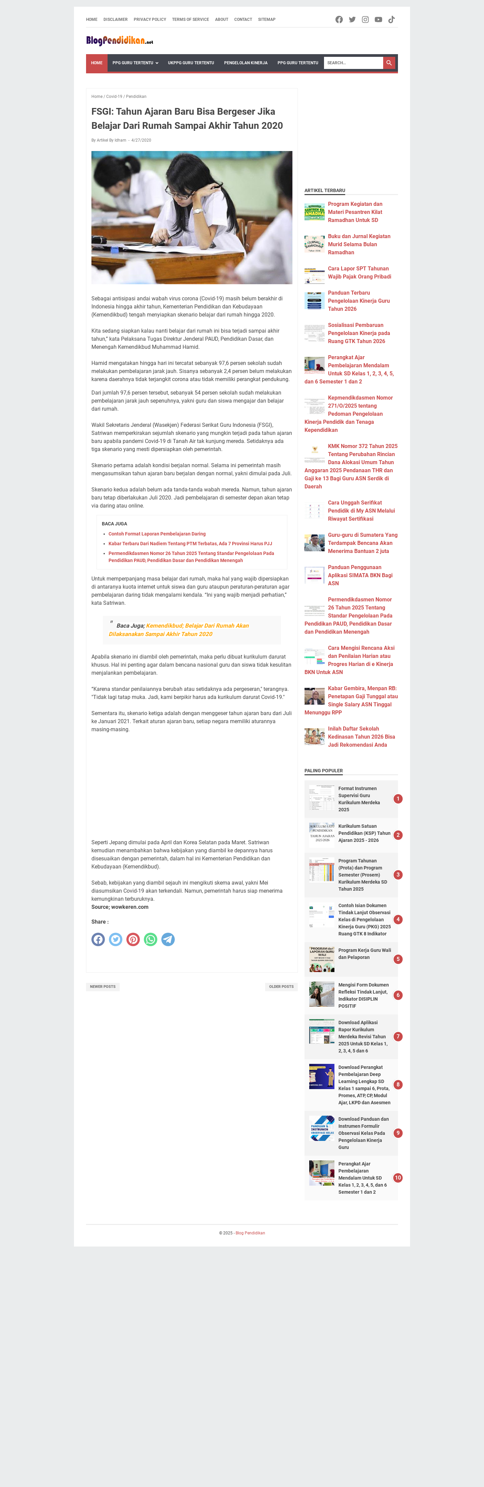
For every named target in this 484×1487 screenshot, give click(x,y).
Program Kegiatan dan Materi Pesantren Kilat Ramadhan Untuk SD (355, 212)
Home (91, 19)
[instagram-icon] (366, 19)
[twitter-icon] (353, 19)
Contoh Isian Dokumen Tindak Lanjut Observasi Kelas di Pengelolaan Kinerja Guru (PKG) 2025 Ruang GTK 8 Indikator (364, 919)
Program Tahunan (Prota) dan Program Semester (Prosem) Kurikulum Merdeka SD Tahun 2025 (362, 875)
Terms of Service (190, 19)
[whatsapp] (150, 939)
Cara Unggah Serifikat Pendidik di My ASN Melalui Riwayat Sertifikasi (361, 510)
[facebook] (98, 939)
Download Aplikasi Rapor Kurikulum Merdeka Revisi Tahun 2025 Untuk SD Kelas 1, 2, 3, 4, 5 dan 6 (363, 1036)
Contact (243, 19)
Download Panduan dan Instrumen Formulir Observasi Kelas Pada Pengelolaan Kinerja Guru (363, 1133)
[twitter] (115, 939)
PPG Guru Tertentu (133, 63)
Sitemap (267, 19)
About (221, 19)
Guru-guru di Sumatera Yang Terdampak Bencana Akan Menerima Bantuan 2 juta (363, 543)
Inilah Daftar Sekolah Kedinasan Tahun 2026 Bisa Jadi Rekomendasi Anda (361, 737)
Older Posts (281, 986)
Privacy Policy (150, 19)
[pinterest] (133, 939)
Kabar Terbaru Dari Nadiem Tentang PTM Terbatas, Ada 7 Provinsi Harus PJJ (190, 543)
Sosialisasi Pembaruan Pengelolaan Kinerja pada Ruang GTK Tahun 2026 (359, 333)
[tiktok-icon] (392, 19)
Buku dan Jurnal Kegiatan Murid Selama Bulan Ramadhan (359, 244)
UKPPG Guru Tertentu (191, 63)
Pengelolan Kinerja (246, 63)
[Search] (353, 63)
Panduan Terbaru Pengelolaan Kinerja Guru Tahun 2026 (359, 301)
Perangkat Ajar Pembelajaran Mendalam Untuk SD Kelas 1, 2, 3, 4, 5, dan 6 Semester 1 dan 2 (362, 1178)
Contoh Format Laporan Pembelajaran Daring (157, 533)
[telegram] (168, 939)
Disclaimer (116, 19)
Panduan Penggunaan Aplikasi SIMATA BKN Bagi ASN (360, 575)
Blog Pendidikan (250, 1233)
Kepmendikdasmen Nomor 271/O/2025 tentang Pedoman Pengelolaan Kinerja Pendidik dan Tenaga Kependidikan (349, 414)
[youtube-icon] (379, 19)
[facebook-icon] (340, 19)
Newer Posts (103, 986)
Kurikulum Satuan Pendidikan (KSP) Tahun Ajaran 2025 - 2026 (364, 833)
